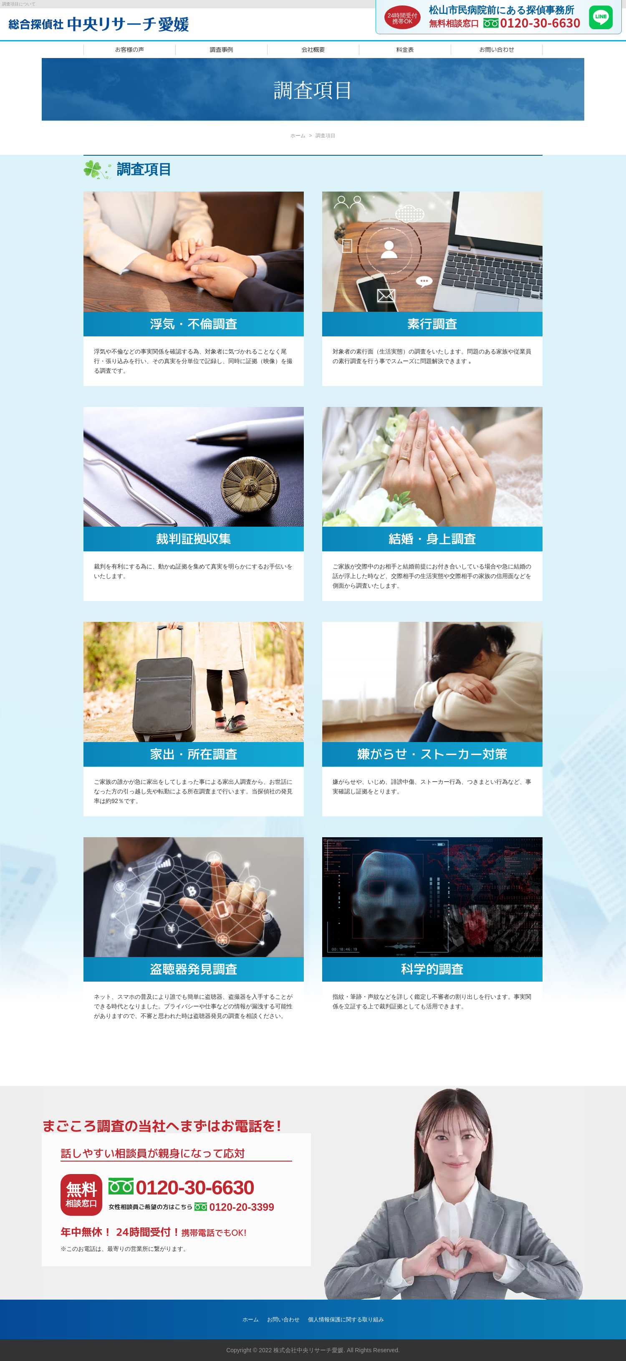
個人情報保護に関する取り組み (346, 1319)
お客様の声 (129, 49)
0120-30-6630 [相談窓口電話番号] (181, 1187)
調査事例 (221, 49)
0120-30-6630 (540, 22)
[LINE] (601, 26)
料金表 (405, 49)
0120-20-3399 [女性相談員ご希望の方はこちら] (234, 1207)
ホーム (297, 136)
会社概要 (313, 49)
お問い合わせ (497, 49)
